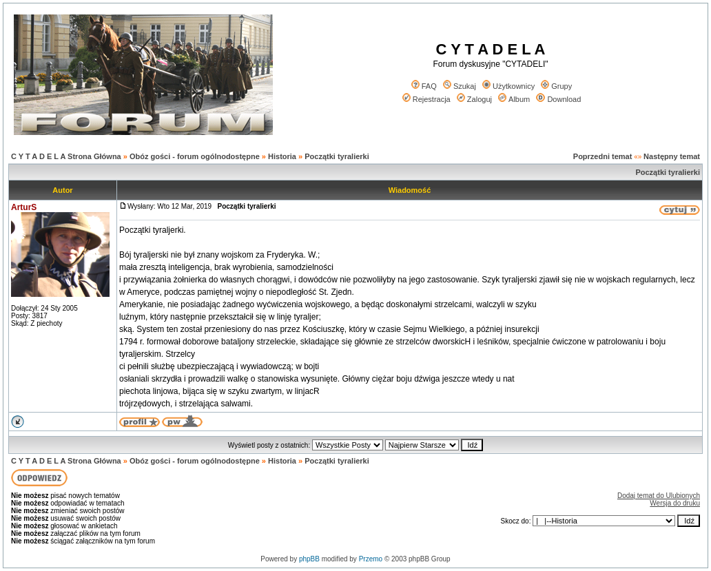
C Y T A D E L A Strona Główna (66, 156)
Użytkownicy (508, 86)
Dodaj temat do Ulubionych (658, 495)
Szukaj (459, 86)
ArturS (24, 207)
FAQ (424, 86)
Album (514, 99)
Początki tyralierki (337, 156)
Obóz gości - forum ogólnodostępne (195, 156)
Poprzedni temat (602, 156)
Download (558, 99)
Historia (282, 156)
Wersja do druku (675, 503)
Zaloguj (474, 99)
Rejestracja (426, 99)
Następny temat (671, 156)
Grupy (556, 86)
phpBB (309, 559)
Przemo (370, 559)
